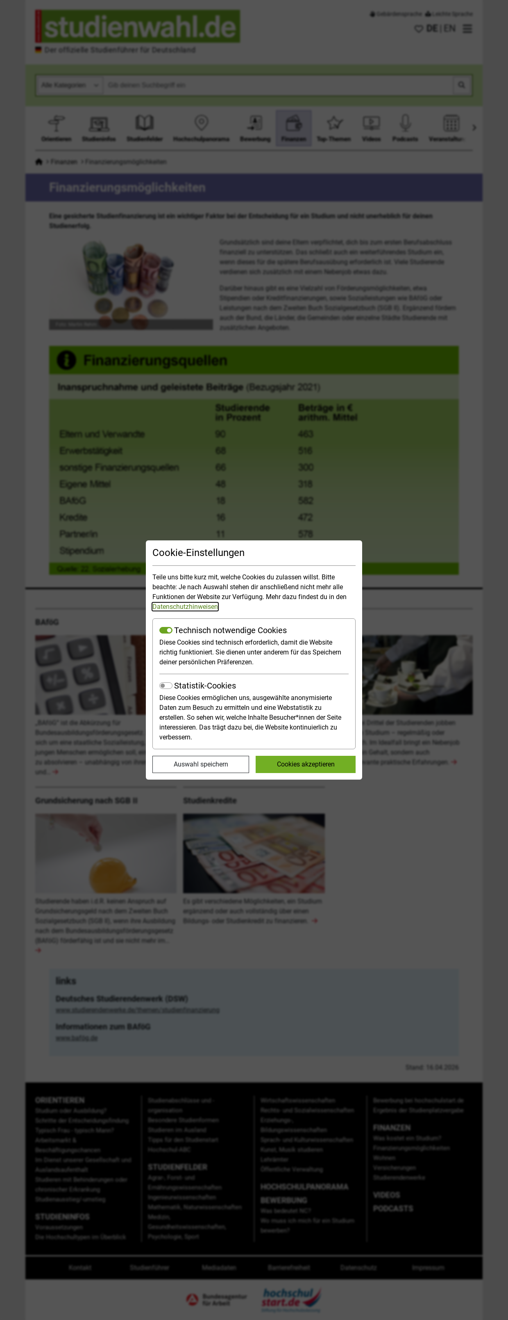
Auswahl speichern (201, 764)
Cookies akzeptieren (306, 764)
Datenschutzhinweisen (185, 607)
